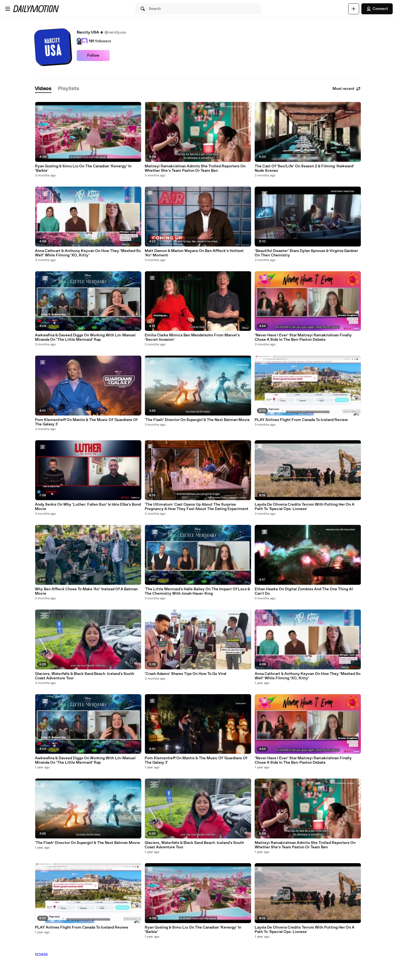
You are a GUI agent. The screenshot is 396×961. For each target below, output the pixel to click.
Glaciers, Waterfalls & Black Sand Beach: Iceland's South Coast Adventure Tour (84, 676)
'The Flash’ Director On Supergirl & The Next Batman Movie (87, 843)
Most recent (346, 89)
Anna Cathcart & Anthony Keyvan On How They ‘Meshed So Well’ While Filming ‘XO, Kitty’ (88, 253)
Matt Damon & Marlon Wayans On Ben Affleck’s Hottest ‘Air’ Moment (194, 253)
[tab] (43, 88)
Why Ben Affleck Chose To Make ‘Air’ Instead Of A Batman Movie (86, 591)
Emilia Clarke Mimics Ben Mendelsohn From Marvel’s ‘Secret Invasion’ (192, 337)
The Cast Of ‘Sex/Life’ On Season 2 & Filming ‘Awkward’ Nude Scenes (304, 168)
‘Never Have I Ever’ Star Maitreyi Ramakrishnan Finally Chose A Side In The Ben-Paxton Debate (303, 337)
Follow (93, 55)
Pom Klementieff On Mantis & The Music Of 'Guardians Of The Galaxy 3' (86, 422)
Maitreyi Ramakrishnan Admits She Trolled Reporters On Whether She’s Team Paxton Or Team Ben (195, 168)
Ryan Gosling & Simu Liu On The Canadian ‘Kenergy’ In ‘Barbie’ (83, 168)
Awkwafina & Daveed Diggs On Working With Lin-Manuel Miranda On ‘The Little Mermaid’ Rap (85, 337)
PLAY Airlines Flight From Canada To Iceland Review (81, 927)
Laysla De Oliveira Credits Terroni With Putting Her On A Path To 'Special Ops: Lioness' (304, 506)
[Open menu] (7, 8)
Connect (377, 9)
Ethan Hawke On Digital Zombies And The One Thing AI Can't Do (304, 591)
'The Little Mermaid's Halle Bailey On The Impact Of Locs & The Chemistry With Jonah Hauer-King (197, 591)
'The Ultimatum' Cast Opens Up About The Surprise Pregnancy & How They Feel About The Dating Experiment (196, 506)
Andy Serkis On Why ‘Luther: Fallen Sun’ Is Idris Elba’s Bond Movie (88, 506)
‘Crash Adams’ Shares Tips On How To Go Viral (185, 674)
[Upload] (353, 8)
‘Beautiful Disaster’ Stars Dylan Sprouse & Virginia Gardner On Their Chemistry (306, 253)
